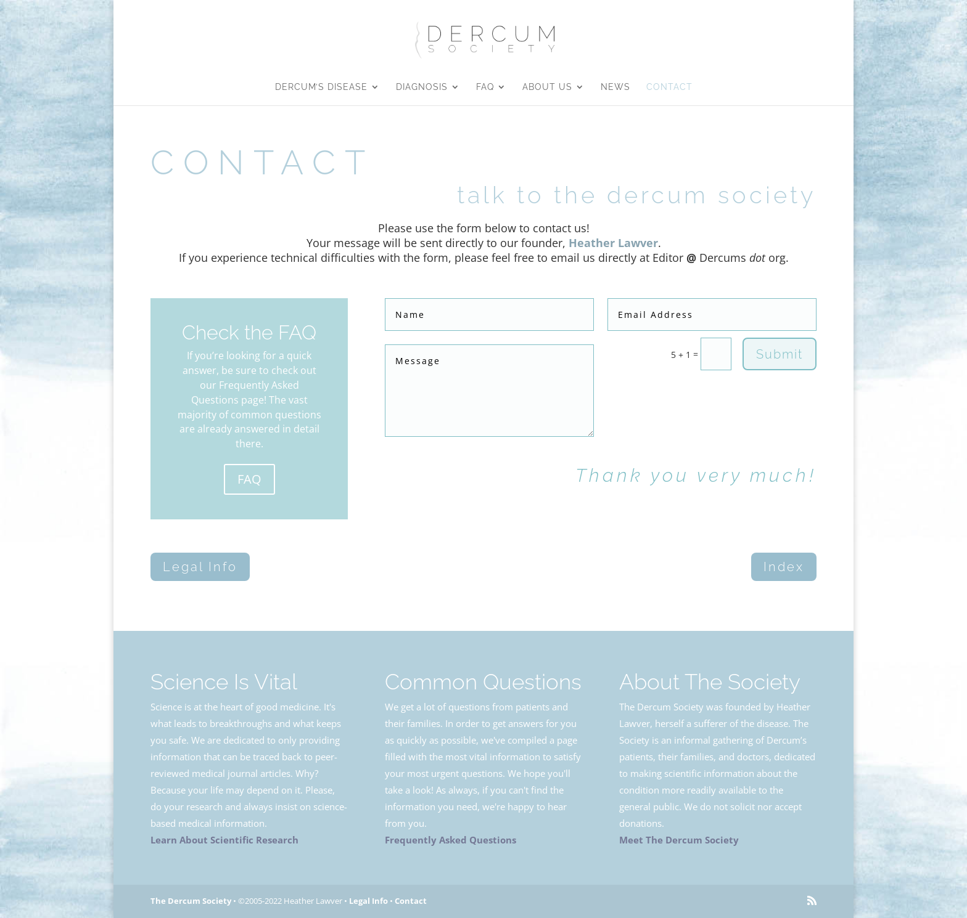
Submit (779, 354)
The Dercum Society (190, 900)
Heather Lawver (613, 242)
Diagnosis (422, 87)
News (615, 87)
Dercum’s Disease (321, 87)
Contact (669, 87)
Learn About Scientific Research (224, 840)
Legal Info (200, 566)
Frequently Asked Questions (450, 840)
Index (783, 566)
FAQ (485, 87)
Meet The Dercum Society (679, 840)
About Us (547, 87)
